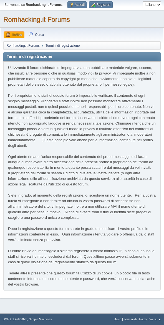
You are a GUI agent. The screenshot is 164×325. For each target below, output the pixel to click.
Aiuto (117, 319)
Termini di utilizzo (135, 319)
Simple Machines (40, 319)
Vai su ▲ (155, 319)
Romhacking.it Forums (36, 19)
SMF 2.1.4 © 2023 (15, 319)
